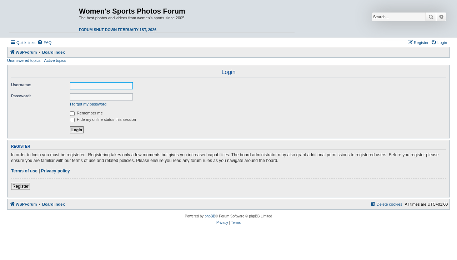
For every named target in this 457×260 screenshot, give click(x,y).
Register (20, 186)
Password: (21, 96)
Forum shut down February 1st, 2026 (117, 30)
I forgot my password (88, 104)
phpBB (210, 216)
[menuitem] (44, 42)
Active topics (55, 60)
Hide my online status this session (103, 119)
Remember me (86, 113)
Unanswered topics (24, 60)
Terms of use (24, 170)
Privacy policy (55, 170)
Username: (21, 85)
